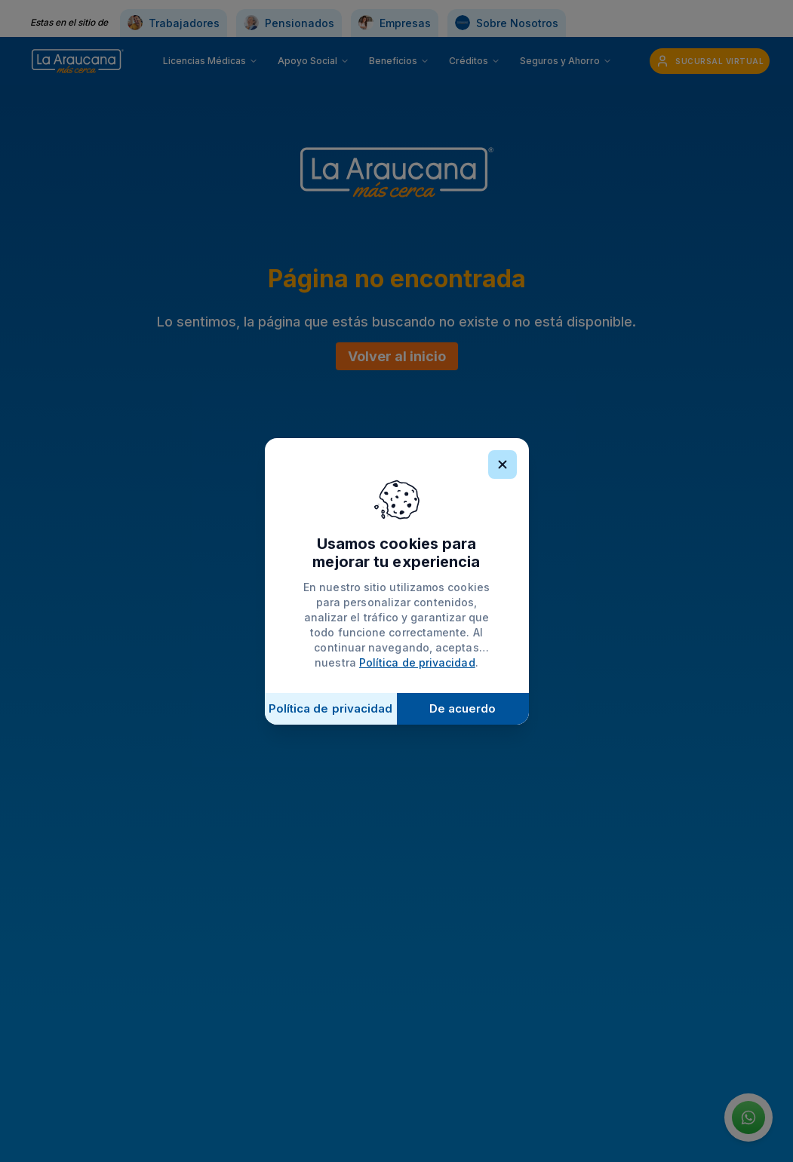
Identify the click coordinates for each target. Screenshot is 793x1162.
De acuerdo (462, 708)
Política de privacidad (417, 662)
